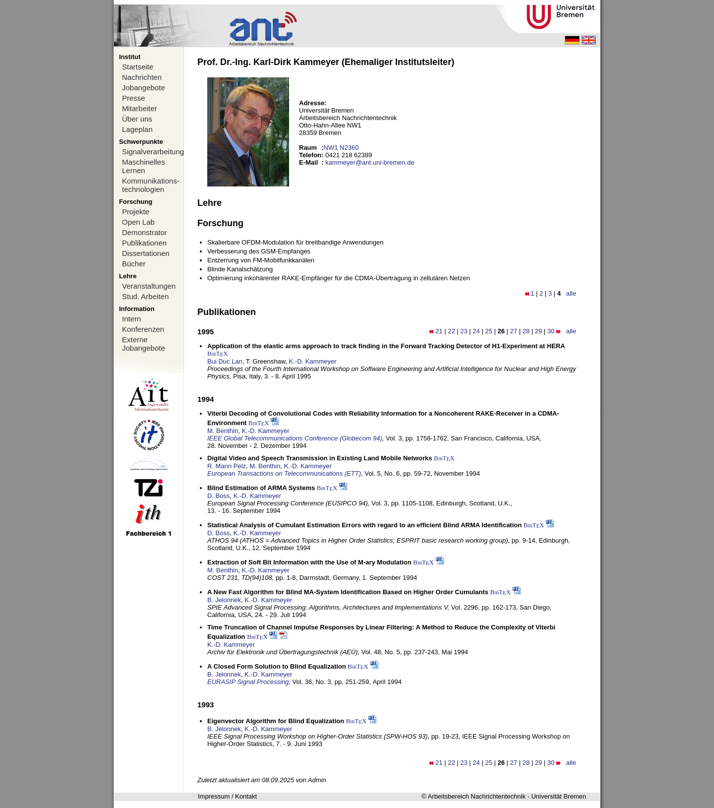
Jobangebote (143, 87)
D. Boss (218, 495)
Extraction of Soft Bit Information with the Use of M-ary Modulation (309, 562)
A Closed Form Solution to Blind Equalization (276, 666)
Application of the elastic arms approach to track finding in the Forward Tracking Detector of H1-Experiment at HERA (386, 346)
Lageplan (137, 129)
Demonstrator (144, 232)
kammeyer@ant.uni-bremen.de (369, 162)
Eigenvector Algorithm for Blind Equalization (275, 721)
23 (463, 331)
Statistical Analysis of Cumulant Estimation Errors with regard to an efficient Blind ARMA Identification (364, 525)
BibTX (217, 353)
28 (526, 331)
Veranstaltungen (149, 286)
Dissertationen (146, 253)
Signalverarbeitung (152, 151)
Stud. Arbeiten (145, 296)
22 (451, 331)
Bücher (134, 263)
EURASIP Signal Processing (248, 681)
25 (488, 331)
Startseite (137, 66)
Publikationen (144, 243)
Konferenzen (143, 329)
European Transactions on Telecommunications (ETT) (284, 473)
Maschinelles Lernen (143, 166)
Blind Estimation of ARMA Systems (261, 488)
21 (438, 331)
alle (571, 293)
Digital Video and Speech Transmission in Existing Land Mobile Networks (319, 458)
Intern (131, 318)
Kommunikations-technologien (150, 185)
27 (513, 331)
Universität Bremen (558, 796)
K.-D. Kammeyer (313, 361)
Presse (133, 98)
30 (550, 331)
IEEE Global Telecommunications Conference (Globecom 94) (294, 438)
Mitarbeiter (139, 108)
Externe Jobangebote (143, 343)
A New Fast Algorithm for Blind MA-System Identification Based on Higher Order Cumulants (347, 592)
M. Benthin (222, 431)
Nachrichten (142, 77)
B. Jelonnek (224, 600)
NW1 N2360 (341, 147)
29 (538, 331)
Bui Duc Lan (224, 361)
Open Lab (138, 222)
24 (476, 331)
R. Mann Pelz (226, 466)
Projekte (135, 211)
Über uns (137, 119)
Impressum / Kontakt (227, 796)
